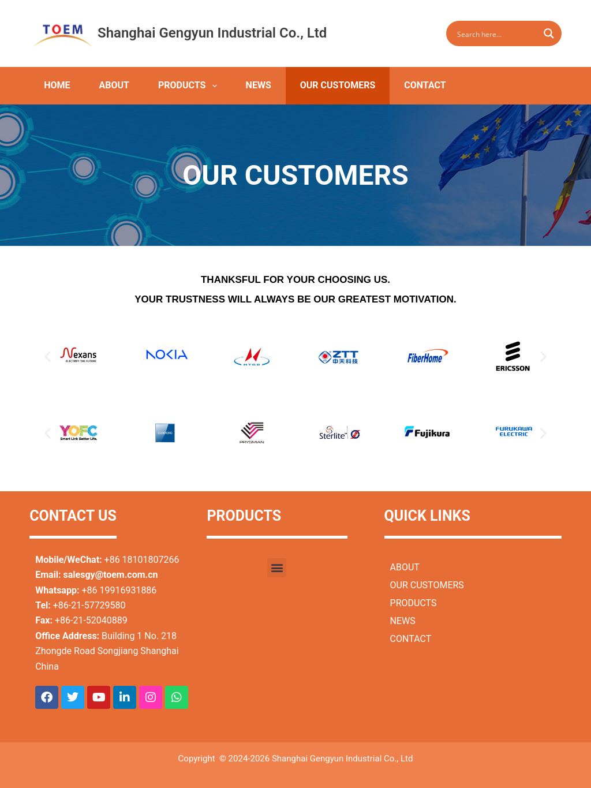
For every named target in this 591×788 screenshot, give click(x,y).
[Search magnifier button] (549, 33)
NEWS (258, 85)
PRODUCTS (190, 86)
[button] (47, 356)
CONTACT (425, 85)
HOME (57, 85)
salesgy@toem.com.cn (110, 574)
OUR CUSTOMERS (338, 85)
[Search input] (496, 33)
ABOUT (114, 85)
